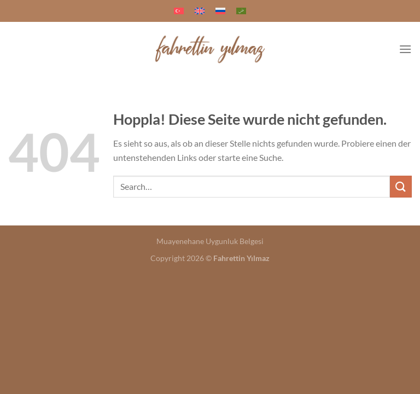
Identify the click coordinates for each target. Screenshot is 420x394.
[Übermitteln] (401, 186)
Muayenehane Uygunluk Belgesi (210, 241)
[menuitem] (178, 11)
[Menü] (405, 49)
